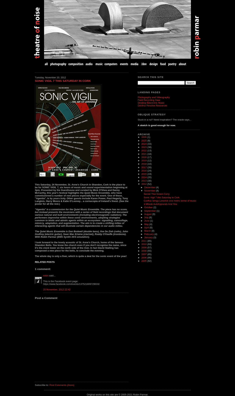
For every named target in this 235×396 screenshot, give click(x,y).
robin (45, 275)
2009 (144, 247)
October (148, 207)
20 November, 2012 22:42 (56, 289)
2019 (144, 160)
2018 (144, 164)
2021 (144, 154)
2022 (144, 150)
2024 (144, 144)
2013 (144, 180)
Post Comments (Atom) (61, 385)
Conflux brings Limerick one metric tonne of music (170, 200)
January (148, 237)
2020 (144, 157)
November (150, 190)
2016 (144, 170)
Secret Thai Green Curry (156, 194)
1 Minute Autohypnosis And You (160, 204)
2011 (144, 241)
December (150, 187)
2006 (144, 257)
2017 (144, 167)
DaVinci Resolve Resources (152, 105)
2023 (144, 147)
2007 (144, 254)
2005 (144, 261)
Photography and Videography (154, 97)
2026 (144, 137)
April (147, 227)
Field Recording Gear (149, 100)
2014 (144, 177)
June (147, 220)
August (148, 214)
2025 (144, 140)
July (146, 217)
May (146, 224)
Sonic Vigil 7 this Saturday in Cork (63, 80)
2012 (144, 184)
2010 (144, 244)
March (148, 230)
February (149, 234)
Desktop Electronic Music (151, 102)
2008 (144, 250)
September (150, 210)
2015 (144, 174)
